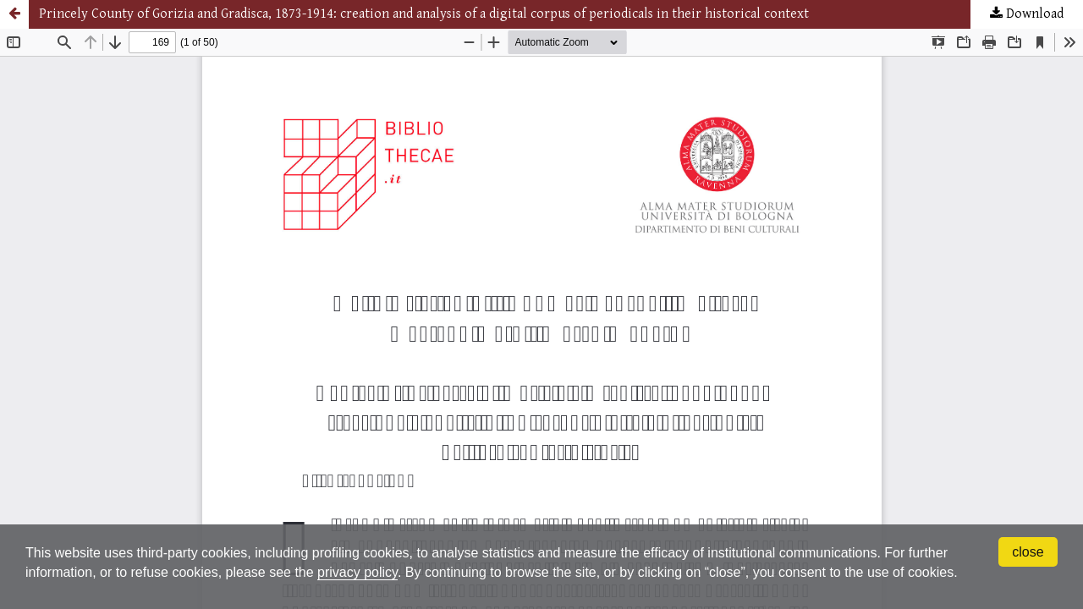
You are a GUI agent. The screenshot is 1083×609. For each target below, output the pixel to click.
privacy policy (357, 572)
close (1027, 552)
